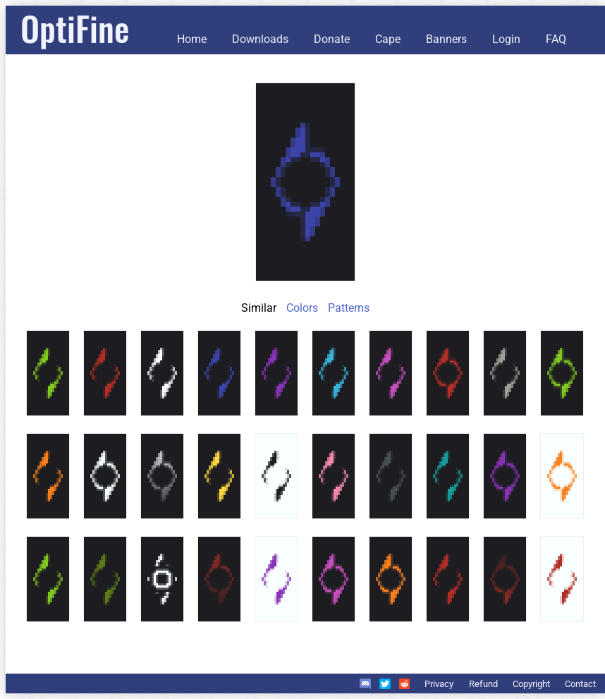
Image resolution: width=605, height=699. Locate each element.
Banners (446, 39)
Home (192, 39)
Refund (483, 684)
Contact (580, 684)
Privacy (438, 684)
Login (506, 39)
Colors (302, 308)
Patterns (348, 308)
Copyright (531, 684)
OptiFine (74, 28)
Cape (388, 39)
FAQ (556, 39)
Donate (332, 39)
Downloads (260, 39)
